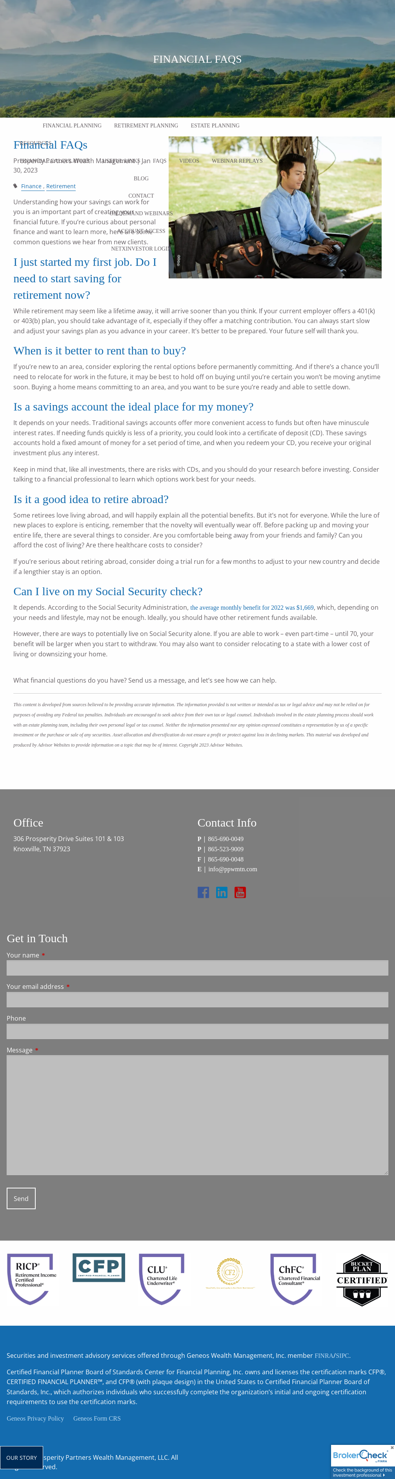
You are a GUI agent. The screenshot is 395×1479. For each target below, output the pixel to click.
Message (51, 1050)
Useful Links (121, 161)
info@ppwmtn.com (232, 869)
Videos (189, 161)
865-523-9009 (226, 849)
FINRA (324, 1355)
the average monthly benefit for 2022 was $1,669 (252, 607)
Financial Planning (72, 126)
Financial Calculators (55, 161)
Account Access (141, 231)
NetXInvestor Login (141, 249)
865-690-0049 (226, 839)
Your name (54, 955)
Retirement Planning (146, 126)
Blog (141, 179)
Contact (141, 196)
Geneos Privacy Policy (35, 1418)
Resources (35, 143)
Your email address (67, 986)
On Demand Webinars (141, 213)
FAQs (160, 161)
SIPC (342, 1355)
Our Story (21, 1457)
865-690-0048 (226, 859)
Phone (16, 1018)
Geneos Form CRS (97, 1418)
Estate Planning (215, 126)
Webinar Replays (237, 161)
